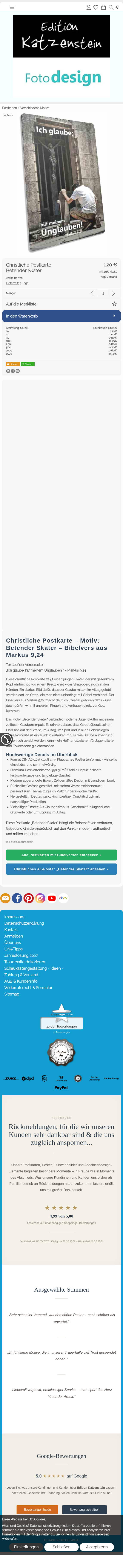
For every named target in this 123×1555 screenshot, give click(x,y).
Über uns (12, 942)
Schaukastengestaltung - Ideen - (33, 968)
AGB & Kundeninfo (20, 981)
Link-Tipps (13, 949)
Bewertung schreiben (84, 1509)
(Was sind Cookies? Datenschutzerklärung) (32, 1526)
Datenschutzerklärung (24, 923)
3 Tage (17, 283)
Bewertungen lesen (37, 1509)
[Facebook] (17, 898)
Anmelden (88, 7)
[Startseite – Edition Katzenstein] (61, 12)
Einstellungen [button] (26, 1547)
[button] (12, 7)
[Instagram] (40, 898)
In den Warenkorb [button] (22, 316)
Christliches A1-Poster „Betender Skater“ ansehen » (61, 869)
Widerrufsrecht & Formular (28, 987)
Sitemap (11, 994)
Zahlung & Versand (21, 975)
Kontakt (11, 929)
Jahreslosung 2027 (21, 955)
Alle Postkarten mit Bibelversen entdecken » (61, 855)
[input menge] (103, 293)
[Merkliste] (95, 7)
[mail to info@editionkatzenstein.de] (5, 898)
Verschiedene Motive (34, 108)
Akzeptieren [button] (97, 1547)
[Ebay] (63, 898)
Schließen (61, 1547)
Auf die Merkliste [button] (21, 304)
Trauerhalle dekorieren (24, 962)
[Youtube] (51, 898)
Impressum (14, 917)
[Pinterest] (28, 898)
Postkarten (9, 108)
